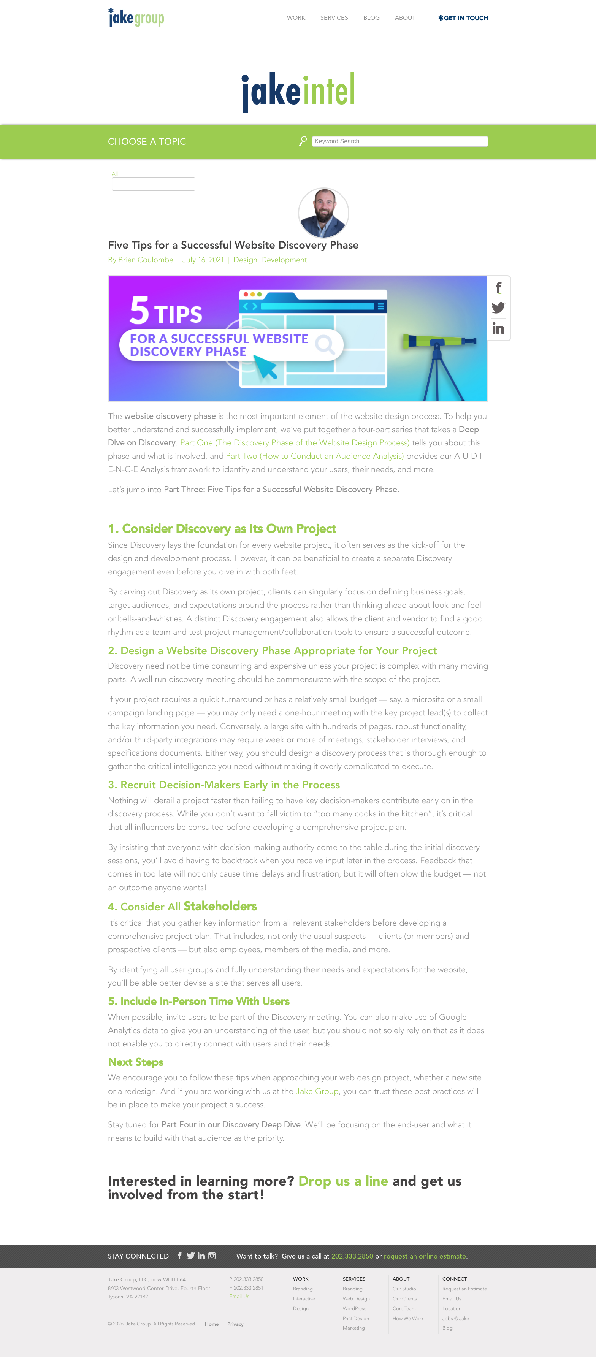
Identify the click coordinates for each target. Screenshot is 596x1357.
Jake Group (136, 17)
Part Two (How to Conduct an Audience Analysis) (315, 456)
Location (451, 1308)
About (405, 18)
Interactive (304, 1299)
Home (212, 1324)
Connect (454, 1279)
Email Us (239, 1296)
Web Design (356, 1299)
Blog (371, 18)
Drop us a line (345, 1181)
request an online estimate (425, 1256)
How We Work (408, 1318)
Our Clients (405, 1299)
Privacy (235, 1324)
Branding (303, 1289)
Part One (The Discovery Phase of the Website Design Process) (295, 443)
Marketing (354, 1328)
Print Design (356, 1318)
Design (245, 259)
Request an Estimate (464, 1289)
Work (296, 18)
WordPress (354, 1308)
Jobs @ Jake (455, 1318)
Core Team (404, 1308)
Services (334, 18)
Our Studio (404, 1289)
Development (284, 259)
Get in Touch (466, 18)
